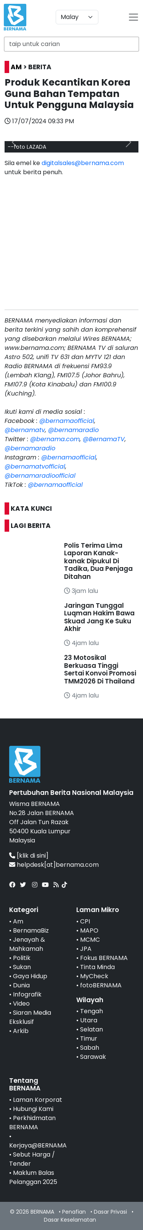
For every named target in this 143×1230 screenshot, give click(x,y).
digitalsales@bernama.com (83, 163)
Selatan (91, 1029)
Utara (88, 1020)
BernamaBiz (31, 930)
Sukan (22, 967)
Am (18, 921)
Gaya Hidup (30, 976)
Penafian (74, 1212)
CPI (85, 921)
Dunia (21, 985)
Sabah (89, 1047)
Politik (22, 957)
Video (21, 1003)
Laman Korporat (37, 1099)
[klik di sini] (32, 855)
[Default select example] (77, 17)
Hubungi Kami (33, 1108)
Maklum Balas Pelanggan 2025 (33, 1177)
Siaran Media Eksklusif (30, 1017)
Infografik (27, 994)
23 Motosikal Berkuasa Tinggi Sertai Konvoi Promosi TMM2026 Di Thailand (100, 669)
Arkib (21, 1031)
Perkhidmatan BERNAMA (32, 1122)
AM (16, 67)
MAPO (89, 930)
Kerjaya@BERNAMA (38, 1145)
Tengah (91, 1011)
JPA (86, 948)
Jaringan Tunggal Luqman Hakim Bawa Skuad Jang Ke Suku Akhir (99, 617)
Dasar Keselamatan (70, 1220)
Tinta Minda (97, 967)
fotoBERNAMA (101, 985)
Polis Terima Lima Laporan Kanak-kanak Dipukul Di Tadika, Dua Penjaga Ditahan (98, 561)
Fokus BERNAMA (104, 957)
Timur (88, 1038)
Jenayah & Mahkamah (27, 944)
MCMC (90, 939)
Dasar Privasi (110, 1212)
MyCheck (94, 976)
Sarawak (93, 1056)
